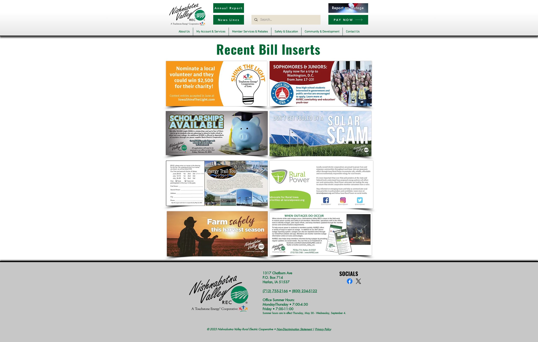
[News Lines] (228, 20)
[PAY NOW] (348, 20)
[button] (184, 32)
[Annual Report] (228, 8)
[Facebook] (349, 281)
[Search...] (286, 20)
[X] (358, 281)
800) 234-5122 (305, 291)
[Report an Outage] (348, 8)
